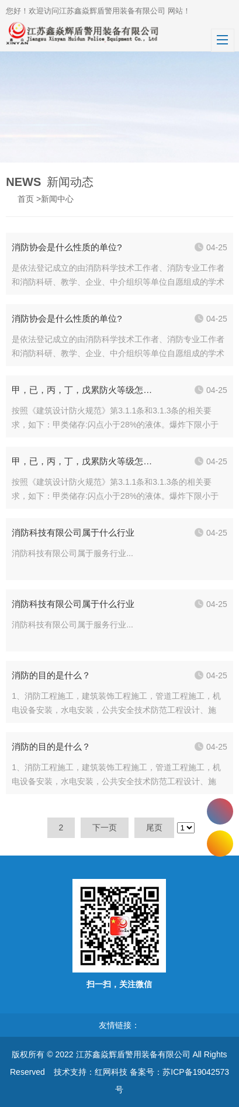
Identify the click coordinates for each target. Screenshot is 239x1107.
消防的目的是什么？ (51, 675)
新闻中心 (57, 199)
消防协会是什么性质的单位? (67, 247)
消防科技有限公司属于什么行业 (73, 532)
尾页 (154, 827)
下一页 (104, 827)
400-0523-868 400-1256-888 (220, 811)
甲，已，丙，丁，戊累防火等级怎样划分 (84, 390)
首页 (26, 199)
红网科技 (111, 1072)
